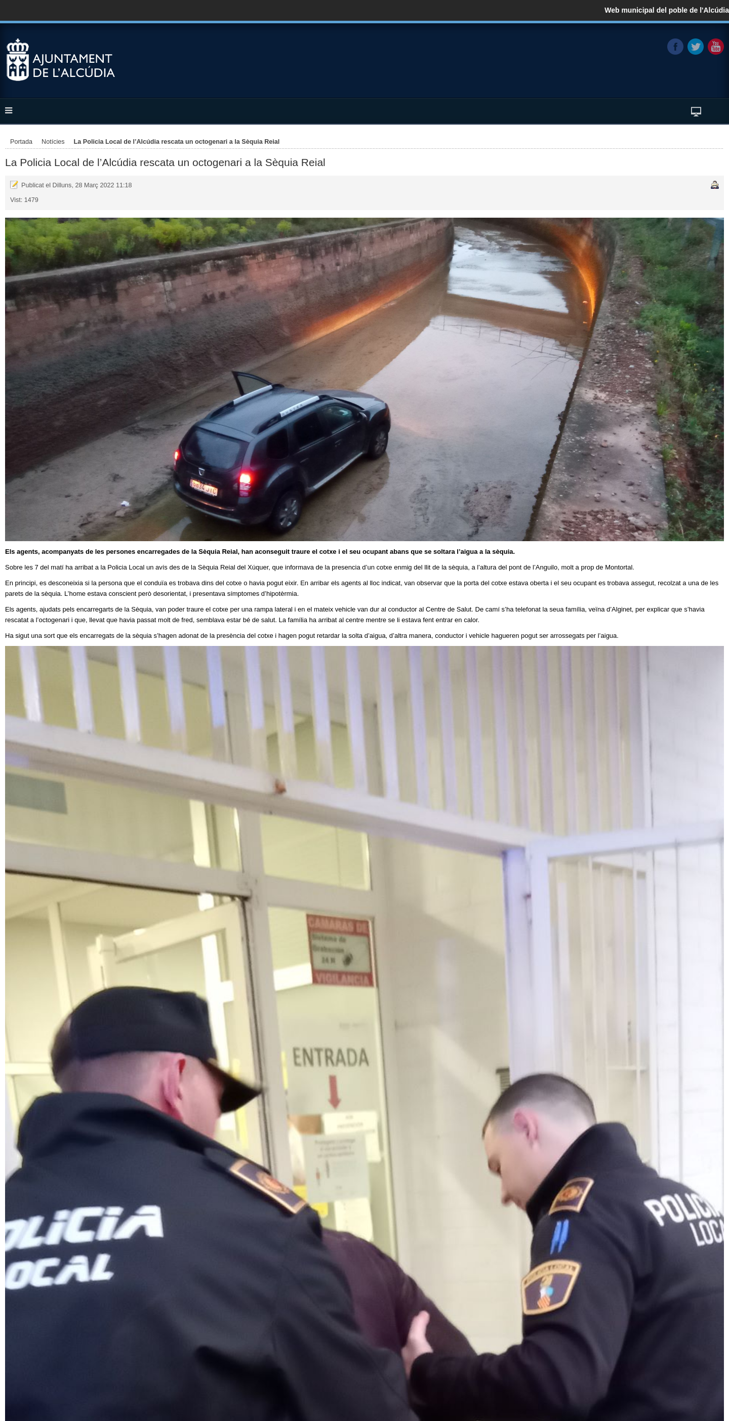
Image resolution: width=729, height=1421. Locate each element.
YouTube (716, 46)
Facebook (675, 46)
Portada (21, 141)
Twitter (695, 46)
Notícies (53, 141)
